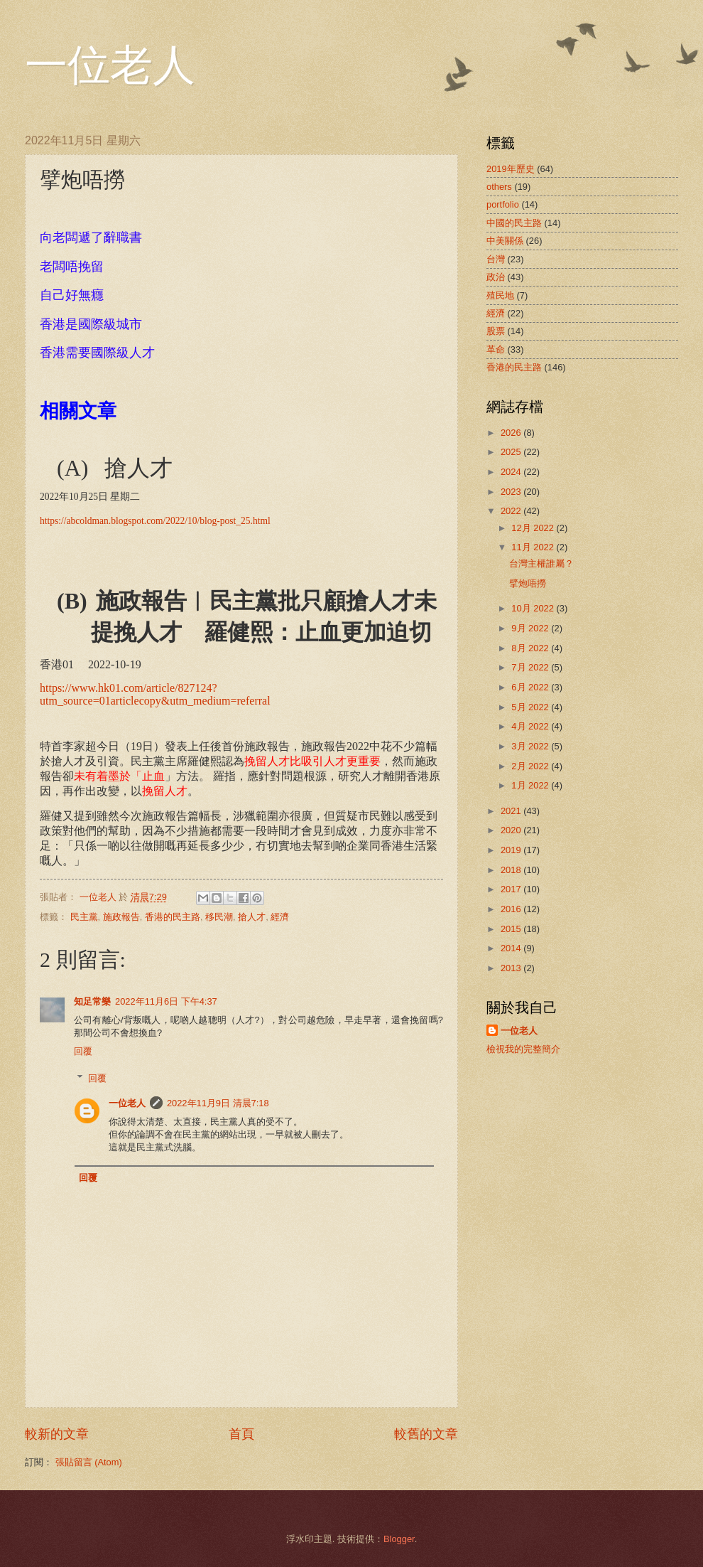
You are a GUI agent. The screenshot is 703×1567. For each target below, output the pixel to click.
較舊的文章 (426, 1434)
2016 (512, 909)
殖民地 (500, 295)
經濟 (280, 916)
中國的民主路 (514, 223)
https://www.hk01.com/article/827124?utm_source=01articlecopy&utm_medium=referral (155, 694)
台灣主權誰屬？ (541, 563)
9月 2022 (531, 628)
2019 (512, 850)
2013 (512, 968)
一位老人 (110, 65)
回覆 (83, 1051)
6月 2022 (531, 687)
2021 (512, 811)
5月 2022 (531, 707)
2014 (512, 948)
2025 (512, 451)
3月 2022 (531, 746)
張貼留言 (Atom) (88, 1462)
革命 (495, 349)
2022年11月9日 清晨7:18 (218, 1103)
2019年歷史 (510, 169)
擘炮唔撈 (527, 583)
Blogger (399, 1539)
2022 (512, 511)
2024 (512, 471)
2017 (512, 889)
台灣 (495, 259)
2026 (512, 432)
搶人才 (252, 916)
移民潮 (219, 916)
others (499, 186)
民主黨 (84, 916)
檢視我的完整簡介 (523, 1049)
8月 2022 (531, 648)
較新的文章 (57, 1434)
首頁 (241, 1434)
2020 (512, 830)
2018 (512, 870)
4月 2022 (531, 726)
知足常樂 (92, 1001)
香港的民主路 (172, 916)
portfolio (502, 204)
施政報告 (121, 916)
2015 (512, 929)
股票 (495, 331)
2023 (512, 491)
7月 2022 (531, 667)
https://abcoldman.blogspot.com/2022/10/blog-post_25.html (155, 520)
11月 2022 (533, 547)
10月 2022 (533, 608)
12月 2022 (533, 528)
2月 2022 (531, 766)
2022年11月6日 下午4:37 (166, 1001)
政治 (495, 277)
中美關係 (504, 240)
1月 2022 (531, 785)
